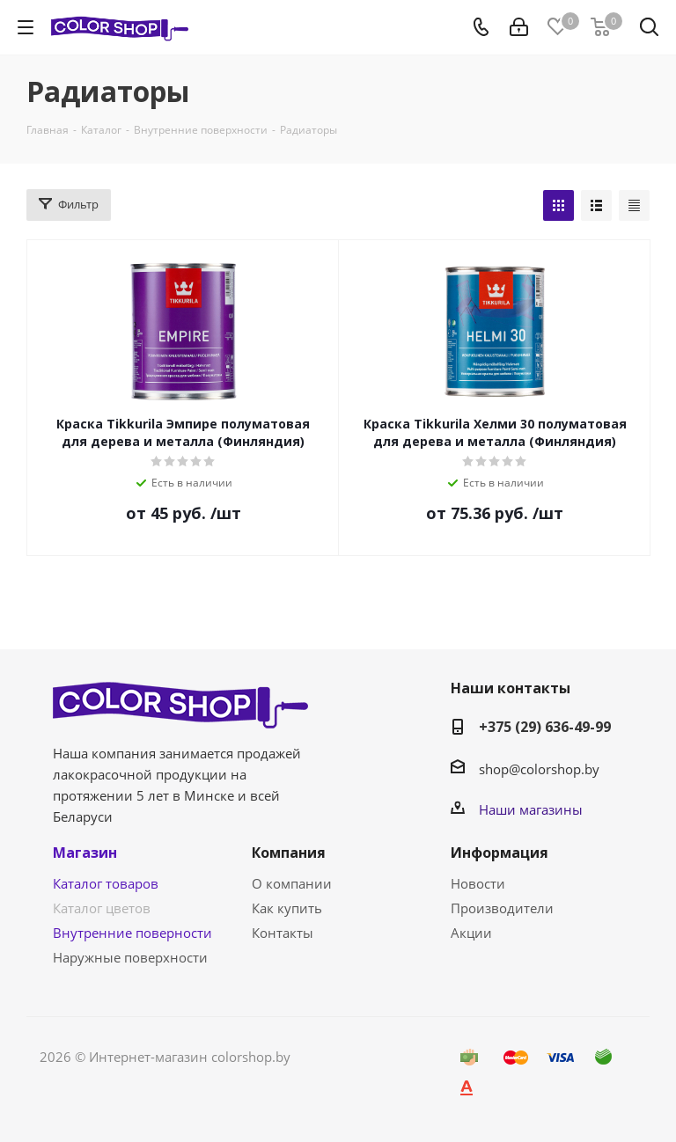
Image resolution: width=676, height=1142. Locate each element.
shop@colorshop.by (539, 769)
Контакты (282, 932)
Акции (471, 932)
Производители (502, 908)
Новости (478, 883)
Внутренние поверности (132, 932)
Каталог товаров (105, 883)
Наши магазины (531, 809)
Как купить (287, 908)
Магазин (85, 852)
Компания (289, 852)
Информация (499, 852)
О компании (292, 883)
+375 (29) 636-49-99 (545, 726)
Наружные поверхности (130, 957)
